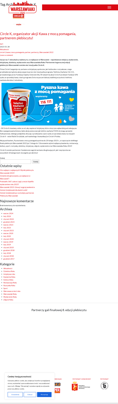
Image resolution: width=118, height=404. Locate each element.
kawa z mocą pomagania (15, 52)
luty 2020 (7, 234)
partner (27, 52)
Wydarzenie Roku (10, 292)
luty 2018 (7, 250)
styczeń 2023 (8, 228)
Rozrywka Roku (9, 281)
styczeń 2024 (8, 217)
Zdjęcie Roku (8, 295)
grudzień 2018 (8, 247)
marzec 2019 (8, 239)
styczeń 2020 (8, 236)
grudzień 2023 (8, 220)
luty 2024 (7, 215)
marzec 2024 (8, 212)
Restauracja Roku (10, 279)
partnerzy (34, 52)
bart (1, 44)
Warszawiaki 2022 (46, 52)
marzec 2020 (8, 231)
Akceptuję (44, 394)
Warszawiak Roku (10, 290)
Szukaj (2, 158)
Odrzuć (30, 394)
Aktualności (4, 49)
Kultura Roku (8, 276)
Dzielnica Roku (9, 268)
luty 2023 (7, 225)
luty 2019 (7, 242)
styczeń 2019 (8, 245)
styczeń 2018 (8, 253)
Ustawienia (15, 394)
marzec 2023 (8, 223)
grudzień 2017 (8, 255)
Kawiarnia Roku (9, 273)
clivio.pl (79, 401)
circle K (3, 52)
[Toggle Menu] (109, 7)
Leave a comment (6, 55)
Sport (5, 284)
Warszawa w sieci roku (11, 287)
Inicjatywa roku (9, 270)
